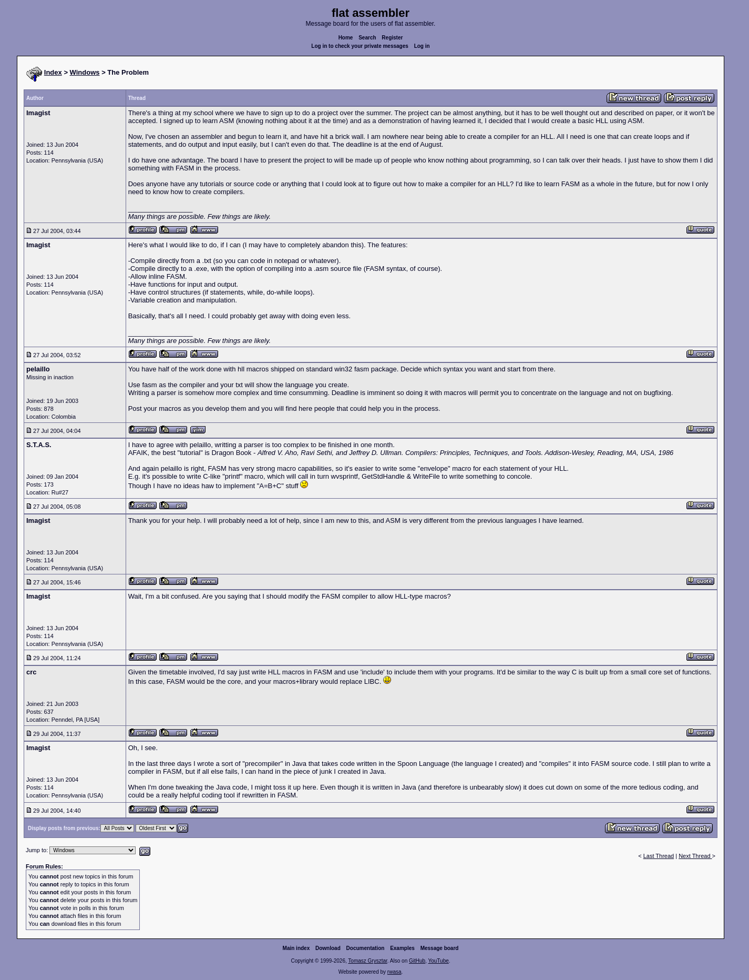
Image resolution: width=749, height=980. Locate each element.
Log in (422, 46)
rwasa (394, 972)
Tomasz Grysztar (367, 961)
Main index (296, 948)
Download (328, 948)
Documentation (365, 948)
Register (392, 38)
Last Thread (658, 856)
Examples (402, 948)
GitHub (417, 961)
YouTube (438, 961)
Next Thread (695, 856)
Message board (439, 948)
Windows (85, 72)
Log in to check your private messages (359, 46)
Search (367, 38)
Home (345, 38)
